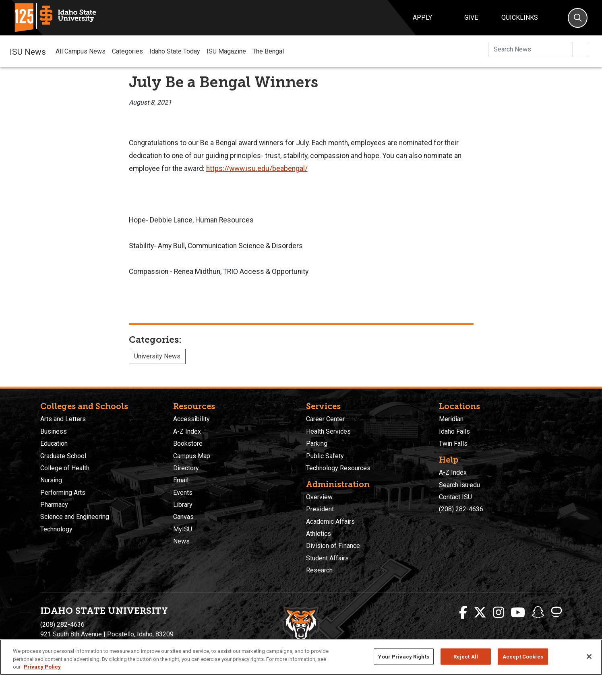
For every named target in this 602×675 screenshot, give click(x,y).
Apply (422, 17)
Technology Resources (338, 468)
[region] (301, 657)
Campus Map (191, 456)
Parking (316, 443)
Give (471, 17)
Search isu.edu (459, 485)
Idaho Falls (454, 431)
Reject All (465, 656)
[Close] (589, 656)
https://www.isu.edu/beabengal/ (257, 169)
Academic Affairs (330, 521)
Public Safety (325, 456)
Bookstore (188, 443)
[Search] (578, 18)
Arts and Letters (63, 419)
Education (54, 443)
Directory (186, 468)
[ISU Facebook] (463, 612)
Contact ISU (455, 497)
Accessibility (191, 419)
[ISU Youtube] (518, 612)
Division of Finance (333, 545)
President (320, 509)
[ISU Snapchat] (538, 612)
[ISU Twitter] (480, 612)
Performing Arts (62, 492)
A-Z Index (187, 431)
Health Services (328, 431)
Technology (56, 529)
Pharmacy (54, 504)
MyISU (182, 529)
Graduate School (63, 456)
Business (53, 431)
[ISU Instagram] (498, 612)
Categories (127, 51)
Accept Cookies (523, 656)
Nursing (51, 480)
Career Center (325, 419)
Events (182, 492)
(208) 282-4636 (461, 509)
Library (182, 504)
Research (319, 570)
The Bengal (268, 51)
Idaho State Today (174, 51)
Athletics (318, 533)
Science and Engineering (74, 517)
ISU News (28, 51)
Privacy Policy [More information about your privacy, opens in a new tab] (42, 667)
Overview (319, 497)
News (181, 541)
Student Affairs (327, 558)
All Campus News (81, 51)
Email (180, 480)
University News (157, 356)
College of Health (64, 468)
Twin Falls (453, 443)
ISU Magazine (226, 51)
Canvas (183, 517)
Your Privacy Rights (403, 656)
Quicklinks (519, 17)
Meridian (451, 419)
